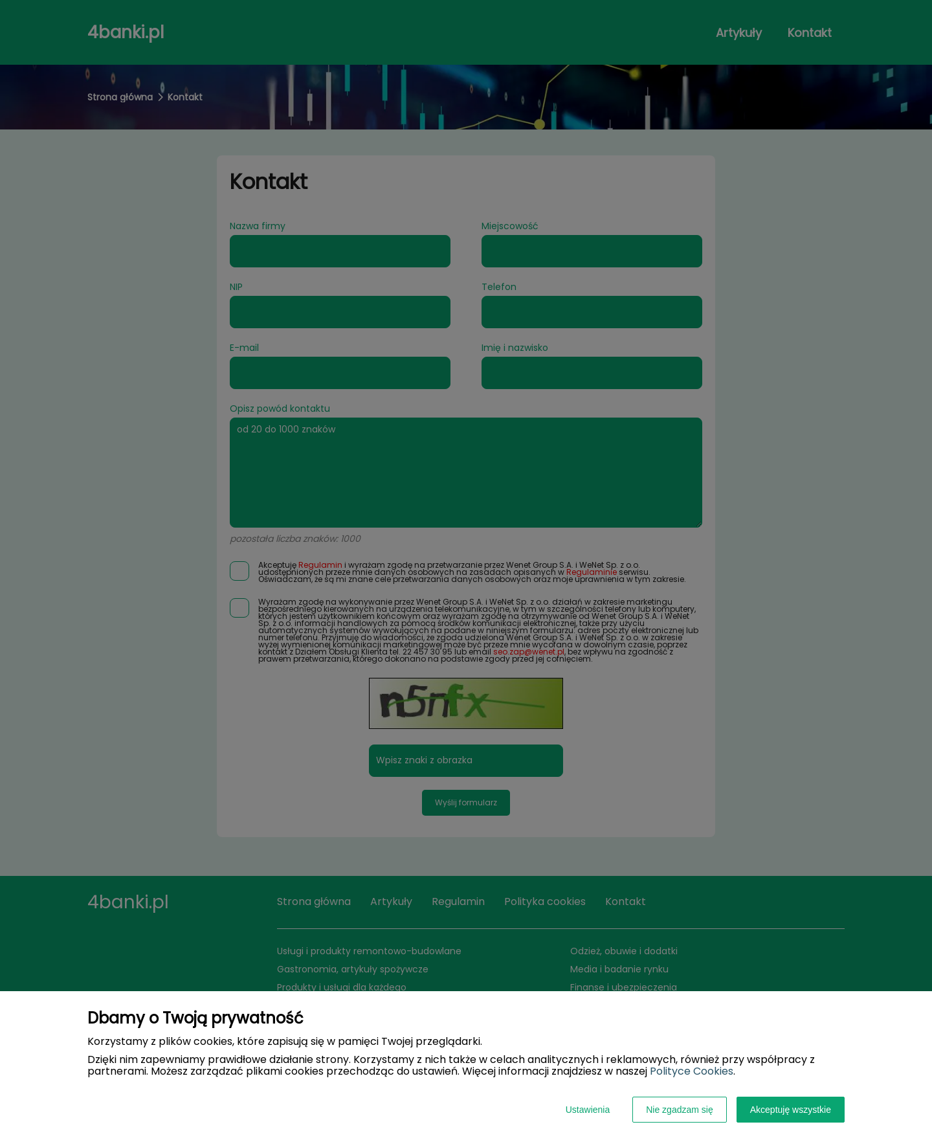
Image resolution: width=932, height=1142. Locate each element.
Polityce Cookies (691, 1071)
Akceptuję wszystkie (790, 1109)
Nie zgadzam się (679, 1109)
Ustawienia (588, 1109)
